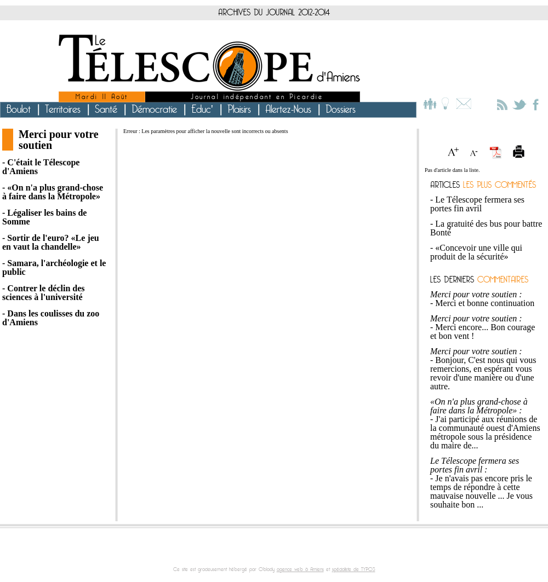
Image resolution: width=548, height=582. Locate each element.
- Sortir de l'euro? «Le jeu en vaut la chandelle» (50, 242)
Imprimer (516, 152)
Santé (106, 109)
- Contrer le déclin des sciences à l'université (43, 293)
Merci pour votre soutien (59, 140)
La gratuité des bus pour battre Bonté (486, 228)
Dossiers (341, 109)
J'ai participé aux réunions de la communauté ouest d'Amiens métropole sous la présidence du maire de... (485, 432)
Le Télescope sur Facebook (535, 104)
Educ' (202, 109)
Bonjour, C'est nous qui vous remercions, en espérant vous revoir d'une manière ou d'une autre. (483, 373)
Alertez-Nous (288, 109)
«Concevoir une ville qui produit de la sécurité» (476, 252)
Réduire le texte (477, 152)
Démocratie (154, 109)
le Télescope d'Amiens (209, 62)
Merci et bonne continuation (484, 303)
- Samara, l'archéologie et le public (54, 267)
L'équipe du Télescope (430, 104)
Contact (462, 104)
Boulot (18, 109)
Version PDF (496, 152)
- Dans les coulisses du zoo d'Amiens (50, 318)
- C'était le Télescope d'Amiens (40, 167)
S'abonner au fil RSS (501, 103)
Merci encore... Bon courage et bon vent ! (482, 331)
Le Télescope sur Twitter (519, 104)
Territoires (63, 109)
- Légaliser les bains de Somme (44, 217)
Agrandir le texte (457, 152)
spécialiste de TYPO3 (353, 569)
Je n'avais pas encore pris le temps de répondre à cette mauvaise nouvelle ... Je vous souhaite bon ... (481, 491)
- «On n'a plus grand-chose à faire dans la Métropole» (52, 192)
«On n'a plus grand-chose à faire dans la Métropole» (479, 406)
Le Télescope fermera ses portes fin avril (477, 204)
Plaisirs (239, 109)
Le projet (445, 104)
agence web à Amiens (300, 569)
